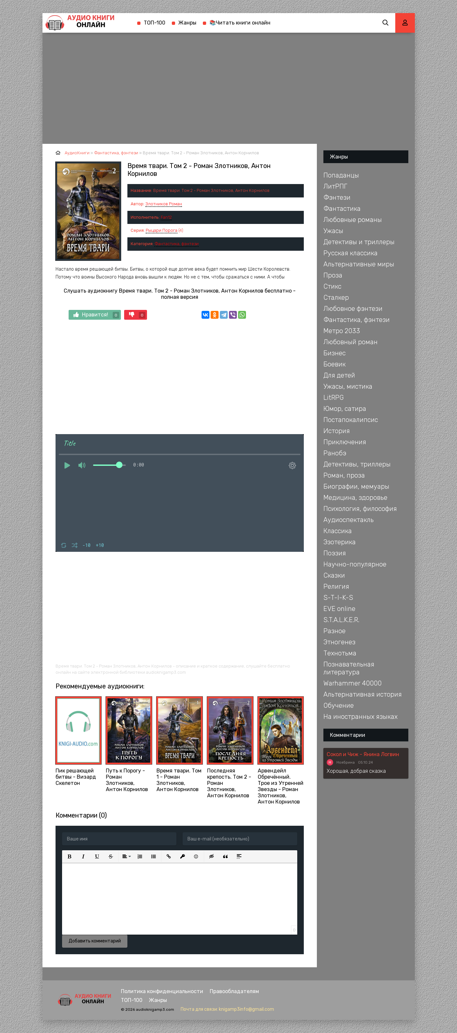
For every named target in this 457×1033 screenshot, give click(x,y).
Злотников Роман (163, 203)
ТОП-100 (154, 23)
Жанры (187, 23)
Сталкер (336, 297)
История (336, 431)
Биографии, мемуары (356, 486)
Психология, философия (360, 509)
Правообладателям (234, 991)
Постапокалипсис (350, 420)
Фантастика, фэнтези (177, 243)
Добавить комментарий (95, 941)
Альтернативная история (362, 694)
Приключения (344, 442)
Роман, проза (344, 475)
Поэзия (334, 553)
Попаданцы (341, 175)
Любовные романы (352, 220)
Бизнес (334, 353)
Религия (336, 586)
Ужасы (333, 231)
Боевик (334, 364)
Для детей (339, 375)
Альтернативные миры (358, 264)
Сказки (334, 575)
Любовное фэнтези (353, 309)
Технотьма (339, 653)
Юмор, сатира (344, 409)
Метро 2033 (341, 331)
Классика (337, 531)
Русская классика (350, 253)
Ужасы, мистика (347, 386)
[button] (69, 856)
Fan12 (166, 217)
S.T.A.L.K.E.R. (341, 620)
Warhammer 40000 (352, 683)
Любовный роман (350, 342)
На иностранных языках (360, 716)
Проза (332, 275)
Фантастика (342, 208)
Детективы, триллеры (357, 464)
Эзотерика (339, 542)
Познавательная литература (348, 668)
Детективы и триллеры (359, 242)
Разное (334, 631)
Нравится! (96, 315)
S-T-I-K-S (338, 597)
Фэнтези (337, 197)
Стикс (332, 286)
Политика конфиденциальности (162, 991)
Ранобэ (334, 453)
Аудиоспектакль (348, 520)
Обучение (338, 705)
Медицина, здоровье (355, 497)
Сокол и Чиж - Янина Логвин (363, 754)
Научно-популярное (354, 564)
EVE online (339, 609)
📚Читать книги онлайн (239, 23)
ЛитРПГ (335, 186)
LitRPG (333, 397)
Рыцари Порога (161, 230)
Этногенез (339, 642)
